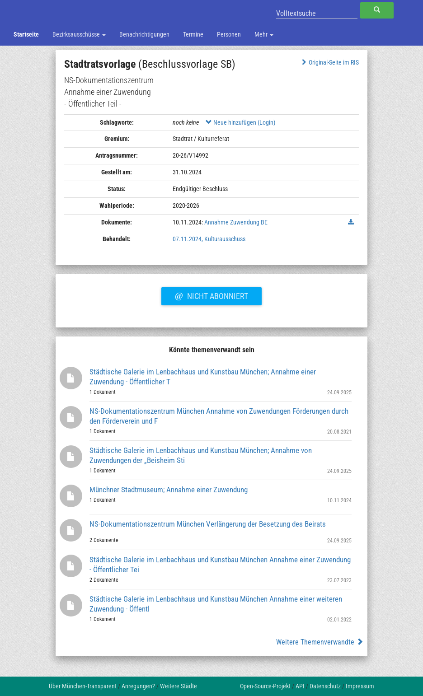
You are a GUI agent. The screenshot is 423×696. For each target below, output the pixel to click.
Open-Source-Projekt (265, 686)
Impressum (360, 686)
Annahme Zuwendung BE (236, 222)
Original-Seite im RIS (329, 62)
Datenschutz (325, 686)
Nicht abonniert (211, 295)
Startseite (26, 34)
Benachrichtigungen (144, 34)
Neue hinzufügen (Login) (240, 122)
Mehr (263, 34)
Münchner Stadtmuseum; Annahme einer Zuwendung (168, 489)
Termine (193, 34)
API (300, 686)
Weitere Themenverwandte (319, 642)
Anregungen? (138, 686)
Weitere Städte (178, 686)
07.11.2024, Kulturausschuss (209, 239)
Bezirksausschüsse (79, 34)
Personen (229, 34)
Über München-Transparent (83, 686)
